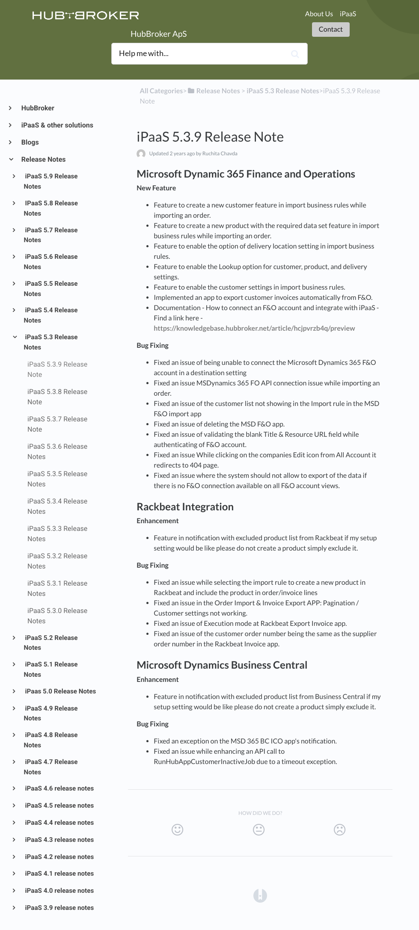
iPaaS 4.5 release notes (59, 805)
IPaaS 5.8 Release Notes (51, 208)
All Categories (161, 91)
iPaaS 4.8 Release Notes (51, 740)
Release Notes (43, 159)
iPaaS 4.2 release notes (59, 857)
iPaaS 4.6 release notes (59, 788)
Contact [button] (331, 29)
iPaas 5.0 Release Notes (60, 691)
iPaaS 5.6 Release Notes (51, 262)
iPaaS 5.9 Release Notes (51, 181)
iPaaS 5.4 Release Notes (51, 315)
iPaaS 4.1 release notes (59, 873)
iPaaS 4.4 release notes (59, 822)
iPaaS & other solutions (57, 125)
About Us (319, 14)
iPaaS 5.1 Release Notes (51, 669)
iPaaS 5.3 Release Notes (51, 342)
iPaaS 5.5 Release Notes (51, 289)
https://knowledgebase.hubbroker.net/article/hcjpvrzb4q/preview (254, 328)
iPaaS (348, 14)
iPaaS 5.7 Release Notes (51, 235)
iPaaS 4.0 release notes (59, 890)
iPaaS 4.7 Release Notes (51, 767)
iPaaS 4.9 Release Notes (51, 714)
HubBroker (37, 108)
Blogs (30, 142)
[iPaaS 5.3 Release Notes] (283, 91)
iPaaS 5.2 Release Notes (51, 643)
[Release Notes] (213, 91)
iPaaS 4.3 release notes (59, 840)
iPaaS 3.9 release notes (59, 908)
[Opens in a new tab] (260, 895)
